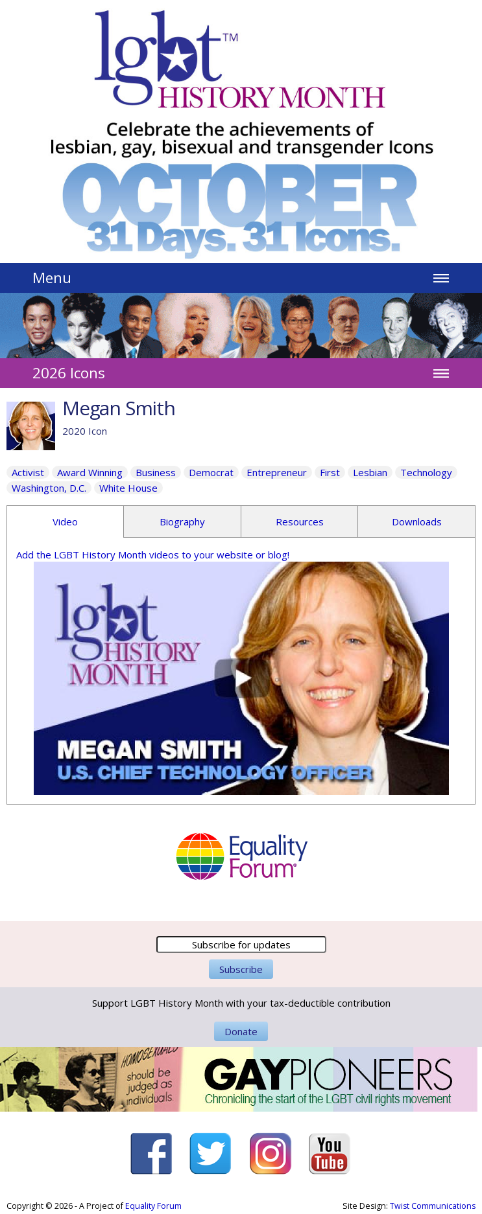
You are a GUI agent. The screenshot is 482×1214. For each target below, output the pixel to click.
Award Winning (90, 472)
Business (156, 472)
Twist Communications (433, 1205)
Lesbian (370, 472)
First (330, 472)
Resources (300, 521)
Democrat (211, 472)
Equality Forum (153, 1205)
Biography (182, 521)
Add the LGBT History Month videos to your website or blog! (152, 554)
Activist (28, 472)
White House (128, 487)
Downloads (417, 521)
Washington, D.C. (49, 487)
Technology (426, 472)
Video (65, 521)
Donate (241, 1031)
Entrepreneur (277, 472)
